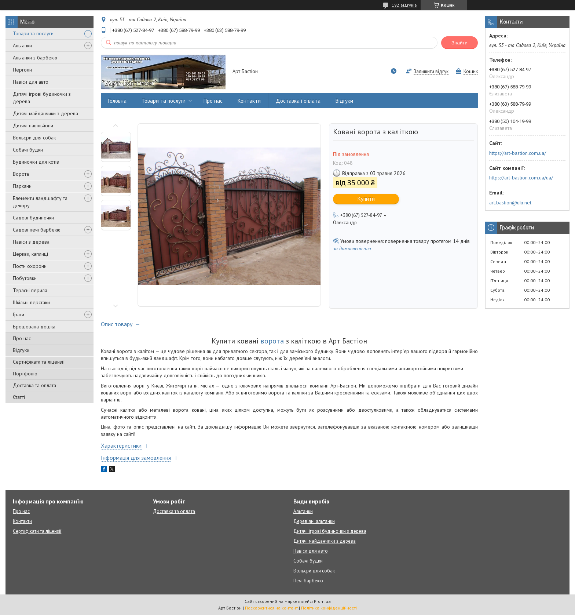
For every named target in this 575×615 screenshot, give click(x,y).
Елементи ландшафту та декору (40, 202)
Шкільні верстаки (31, 302)
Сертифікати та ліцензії (39, 362)
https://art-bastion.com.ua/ (517, 153)
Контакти (249, 100)
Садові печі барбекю (37, 229)
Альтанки (22, 45)
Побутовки (25, 278)
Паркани (22, 186)
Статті (19, 397)
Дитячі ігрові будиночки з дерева (42, 98)
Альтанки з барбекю (35, 57)
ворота (272, 340)
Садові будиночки (33, 217)
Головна (117, 100)
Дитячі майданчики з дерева (45, 113)
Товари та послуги (33, 33)
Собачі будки (28, 149)
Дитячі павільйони (33, 125)
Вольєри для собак (34, 137)
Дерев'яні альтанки (314, 521)
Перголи (22, 69)
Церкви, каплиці (30, 254)
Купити (366, 198)
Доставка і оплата (298, 100)
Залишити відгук (431, 71)
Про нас (22, 338)
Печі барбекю (308, 581)
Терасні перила (30, 290)
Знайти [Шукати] (459, 43)
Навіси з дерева (31, 242)
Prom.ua (322, 601)
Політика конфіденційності (329, 608)
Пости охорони (30, 266)
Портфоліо (25, 373)
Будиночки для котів (36, 162)
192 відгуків (404, 5)
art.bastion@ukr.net (510, 202)
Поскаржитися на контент (271, 608)
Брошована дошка (34, 326)
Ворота (21, 174)
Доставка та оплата (34, 385)
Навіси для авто (30, 82)
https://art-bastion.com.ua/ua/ (521, 177)
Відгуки (21, 350)
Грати (18, 314)
